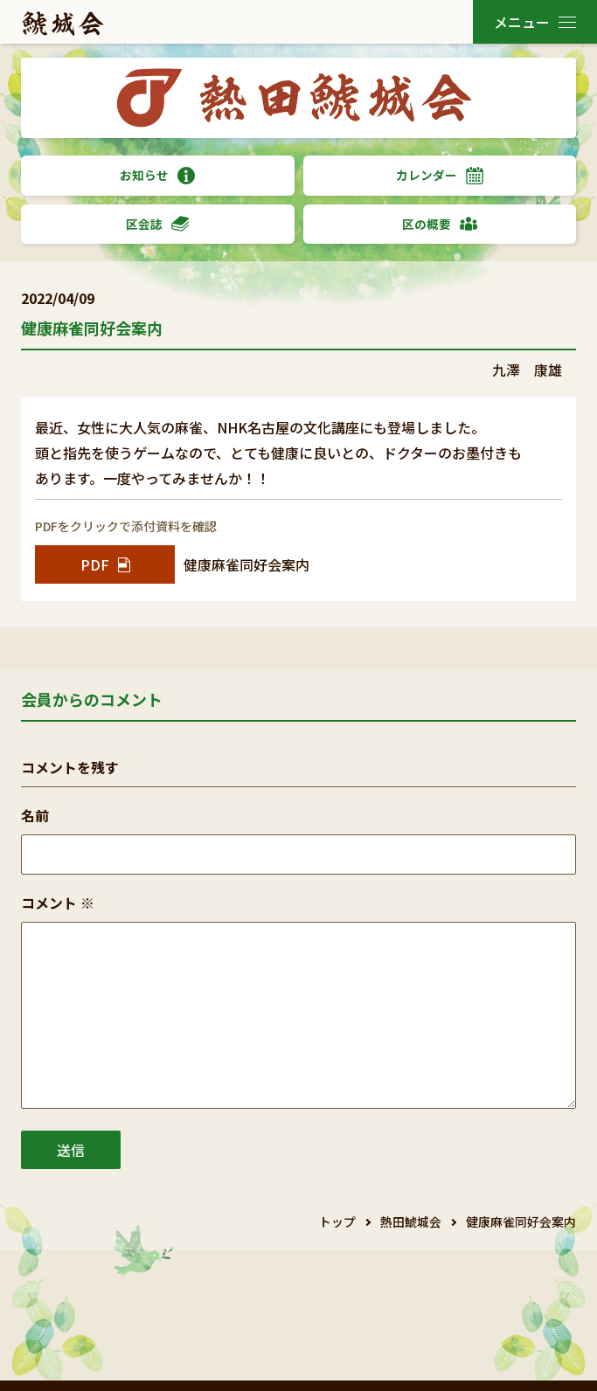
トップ (337, 1221)
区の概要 (439, 224)
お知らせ (157, 175)
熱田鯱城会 (410, 1221)
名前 (35, 815)
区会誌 (157, 224)
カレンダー (439, 175)
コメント (57, 902)
